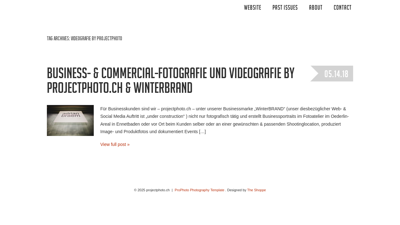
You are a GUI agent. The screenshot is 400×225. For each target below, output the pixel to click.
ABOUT (315, 8)
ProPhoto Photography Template (199, 190)
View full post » (115, 144)
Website (252, 8)
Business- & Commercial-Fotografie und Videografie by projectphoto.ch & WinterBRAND (170, 83)
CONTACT (343, 8)
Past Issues (285, 8)
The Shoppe (256, 190)
